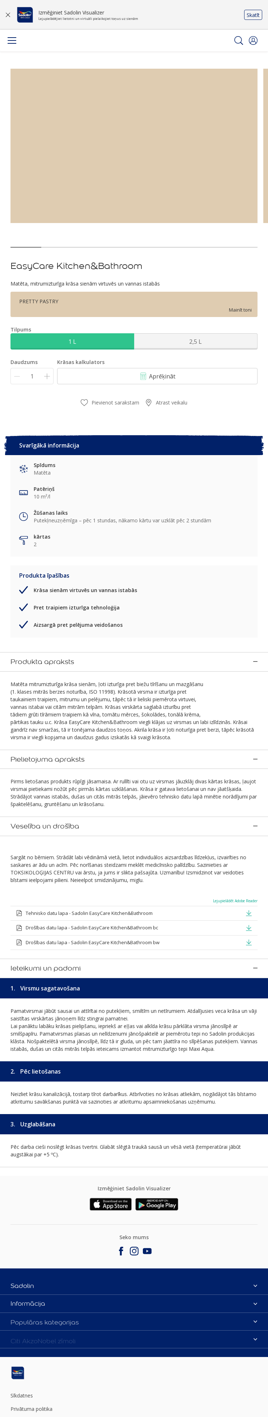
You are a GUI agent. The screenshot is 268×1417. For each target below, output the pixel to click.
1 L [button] (72, 342)
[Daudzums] (32, 376)
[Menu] (12, 40)
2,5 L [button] (195, 342)
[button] (253, 40)
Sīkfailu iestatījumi (31, 1407)
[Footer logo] (51, 1331)
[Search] (238, 40)
